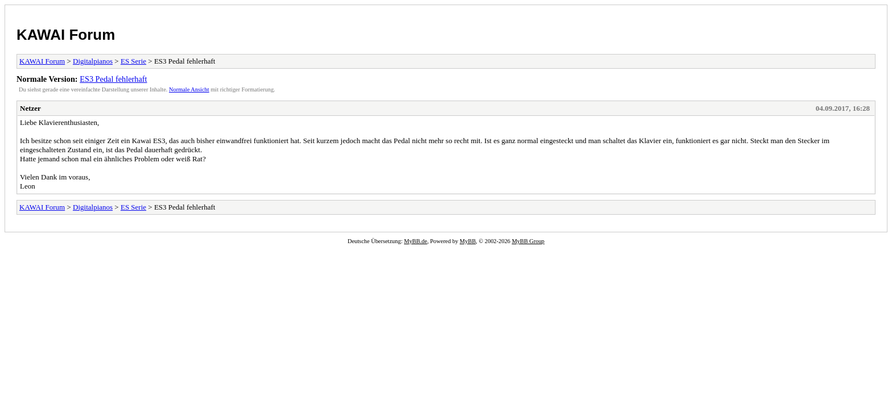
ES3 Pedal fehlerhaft (113, 79)
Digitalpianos (93, 61)
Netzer (30, 108)
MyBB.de (415, 241)
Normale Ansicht (189, 89)
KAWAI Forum (65, 34)
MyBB (468, 241)
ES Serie (133, 61)
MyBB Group (528, 241)
